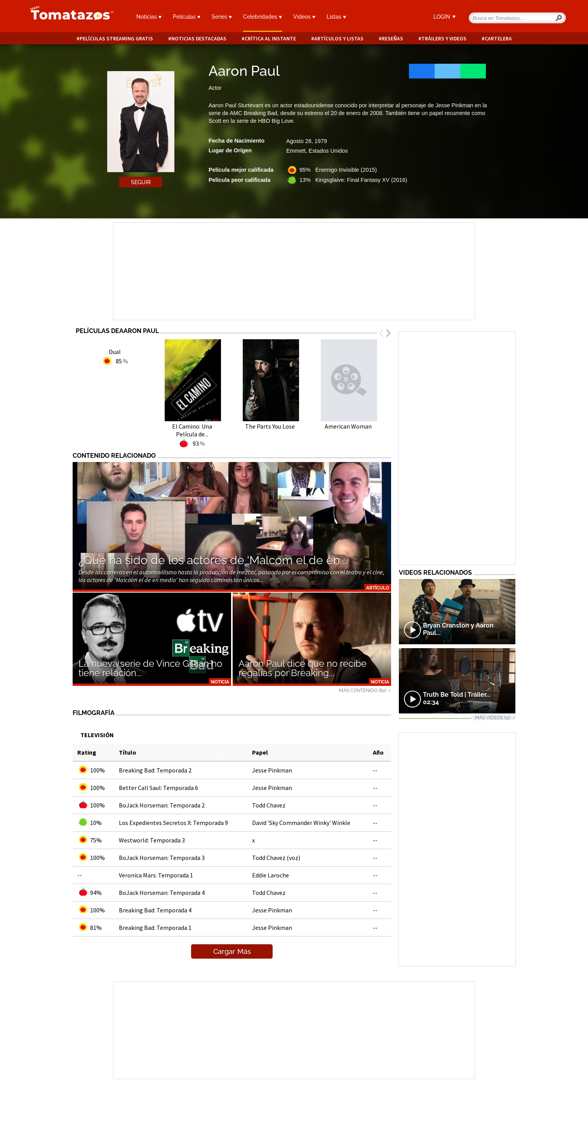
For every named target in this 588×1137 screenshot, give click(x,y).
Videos (304, 17)
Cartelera (498, 38)
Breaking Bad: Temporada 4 (155, 910)
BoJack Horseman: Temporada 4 (162, 892)
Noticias (149, 17)
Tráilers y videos (443, 38)
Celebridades (262, 17)
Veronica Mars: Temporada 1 (156, 875)
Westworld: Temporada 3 (152, 840)
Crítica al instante (270, 38)
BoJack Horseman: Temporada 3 (162, 857)
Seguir (141, 182)
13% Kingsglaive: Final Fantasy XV (353, 180)
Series (222, 17)
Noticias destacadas (198, 38)
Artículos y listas (339, 38)
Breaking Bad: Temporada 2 (155, 770)
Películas (186, 17)
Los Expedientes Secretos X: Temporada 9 (173, 823)
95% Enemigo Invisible (338, 170)
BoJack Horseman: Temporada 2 (162, 805)
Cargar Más (232, 951)
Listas (336, 17)
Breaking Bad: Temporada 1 (155, 927)
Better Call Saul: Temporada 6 (158, 788)
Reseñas (392, 38)
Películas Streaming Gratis (116, 38)
